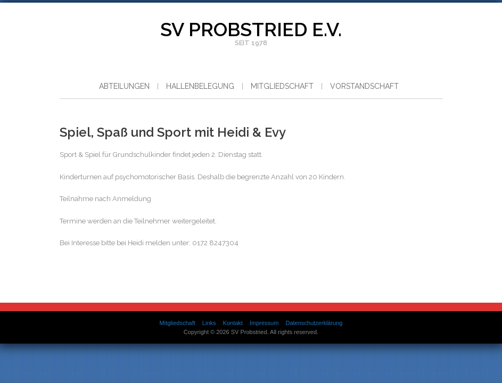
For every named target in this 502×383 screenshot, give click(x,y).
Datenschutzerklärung (313, 323)
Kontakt (233, 323)
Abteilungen (124, 86)
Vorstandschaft (364, 86)
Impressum (264, 323)
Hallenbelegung (200, 86)
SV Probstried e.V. (251, 29)
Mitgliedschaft (282, 86)
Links (209, 323)
